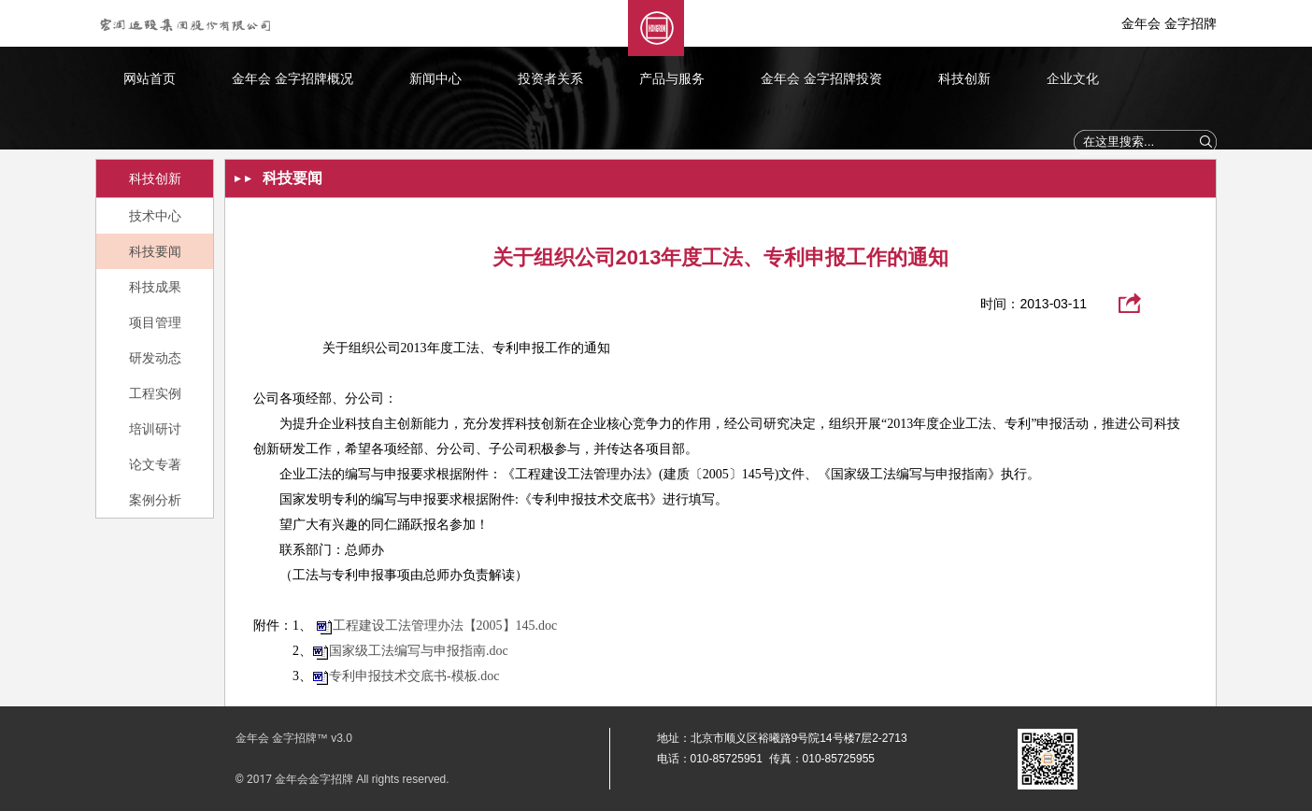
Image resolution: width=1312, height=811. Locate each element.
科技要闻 (155, 251)
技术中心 (155, 215)
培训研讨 (155, 428)
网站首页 (149, 78)
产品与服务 (672, 78)
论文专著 (155, 464)
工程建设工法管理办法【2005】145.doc (445, 626)
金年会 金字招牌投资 (821, 78)
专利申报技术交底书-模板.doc (414, 676)
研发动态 (155, 357)
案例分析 (155, 499)
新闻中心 (435, 78)
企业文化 (1073, 78)
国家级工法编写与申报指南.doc (418, 651)
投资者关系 (550, 78)
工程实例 (155, 393)
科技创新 (964, 78)
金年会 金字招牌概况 (292, 78)
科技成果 (155, 286)
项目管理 (155, 322)
